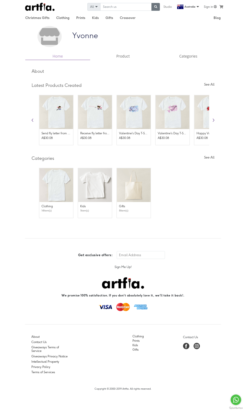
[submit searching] (155, 7)
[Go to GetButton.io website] (236, 408)
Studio (167, 7)
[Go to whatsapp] (236, 399)
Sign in (210, 7)
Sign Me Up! (123, 267)
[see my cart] (221, 6)
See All (209, 84)
